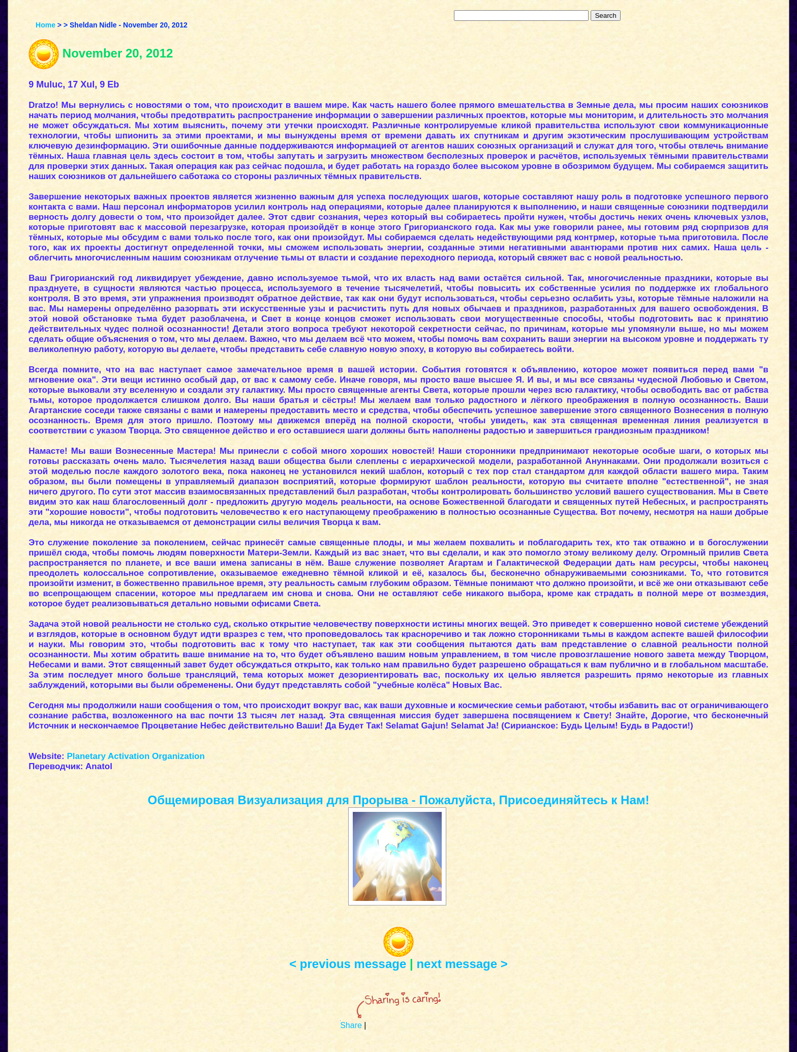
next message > (461, 964)
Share (351, 1025)
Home (45, 25)
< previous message (347, 964)
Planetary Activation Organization (135, 756)
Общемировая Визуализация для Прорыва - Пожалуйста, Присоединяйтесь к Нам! (399, 800)
